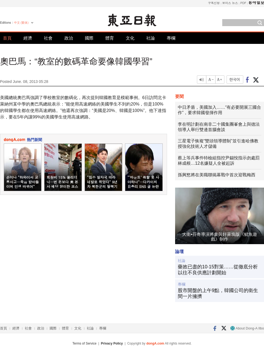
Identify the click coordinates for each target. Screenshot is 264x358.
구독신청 (214, 3)
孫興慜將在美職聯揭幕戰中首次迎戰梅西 (216, 175)
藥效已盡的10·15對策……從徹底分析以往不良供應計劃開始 (218, 269)
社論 (150, 38)
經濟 (27, 38)
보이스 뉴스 (230, 3)
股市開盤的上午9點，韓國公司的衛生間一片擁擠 (218, 293)
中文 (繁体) (21, 22)
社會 (48, 38)
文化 (130, 38)
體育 (109, 38)
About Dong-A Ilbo (247, 328)
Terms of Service (84, 343)
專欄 (171, 38)
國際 (89, 38)
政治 (68, 38)
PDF (243, 3)
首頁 (7, 38)
